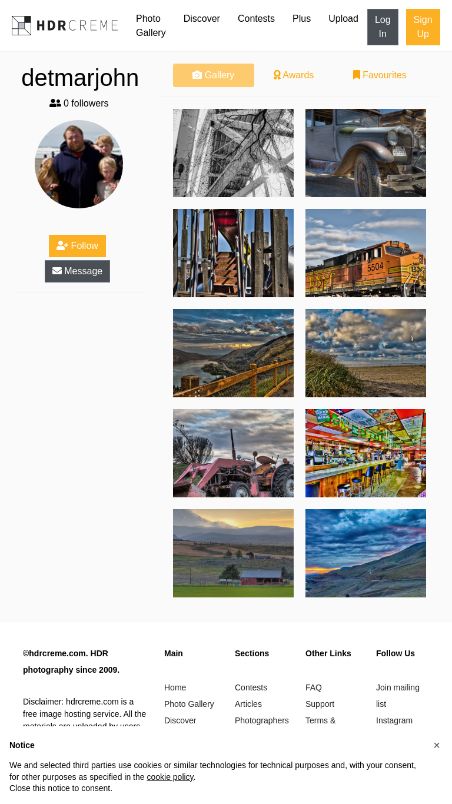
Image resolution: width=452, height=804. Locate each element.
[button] (436, 745)
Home (175, 687)
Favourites (380, 75)
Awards (294, 75)
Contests (256, 19)
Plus (302, 19)
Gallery (213, 75)
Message (77, 271)
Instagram (394, 720)
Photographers (262, 720)
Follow (77, 246)
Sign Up (423, 27)
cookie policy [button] (170, 777)
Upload (343, 19)
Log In (383, 27)
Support (319, 704)
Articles (248, 704)
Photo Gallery (151, 26)
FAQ (313, 687)
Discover (202, 19)
